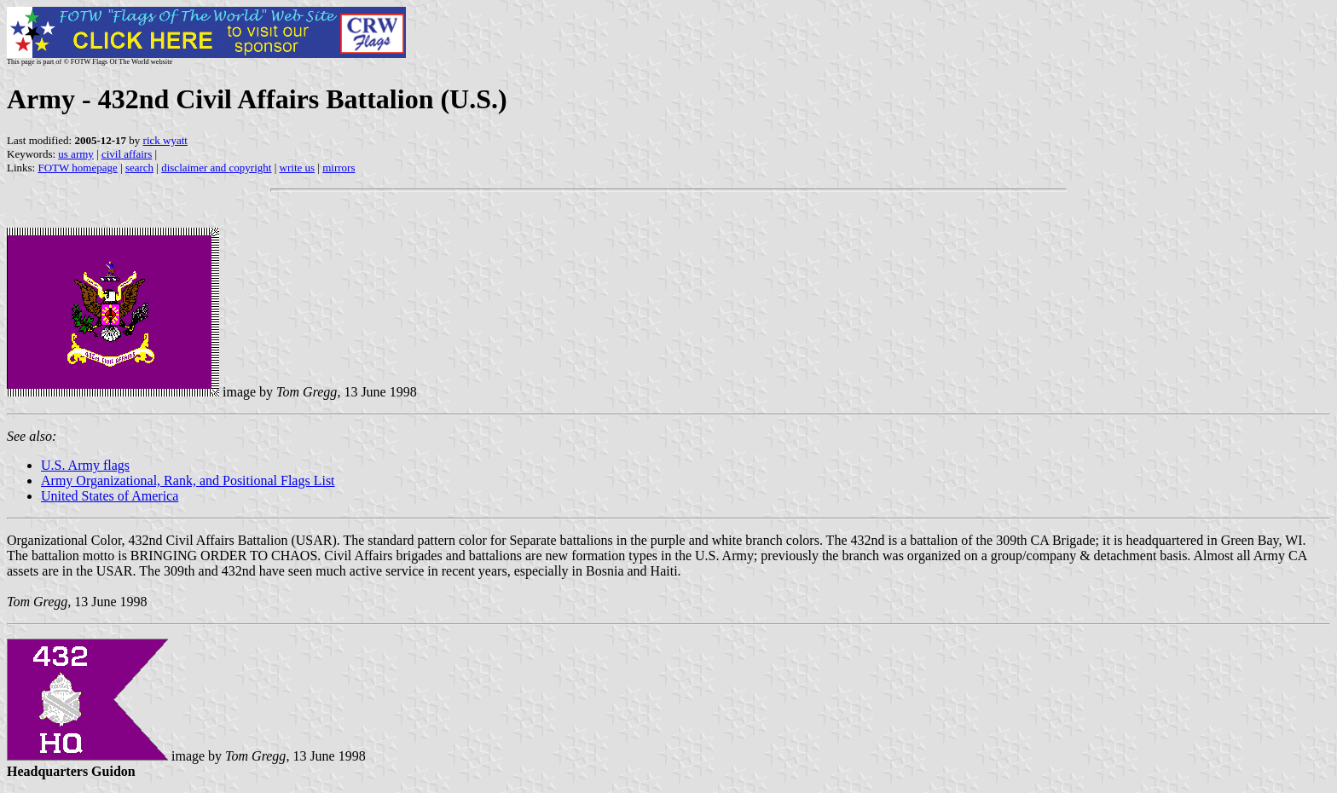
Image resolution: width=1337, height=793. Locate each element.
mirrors (338, 167)
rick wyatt (165, 140)
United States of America (109, 496)
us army (76, 154)
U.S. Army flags (85, 465)
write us (297, 167)
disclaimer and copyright (216, 167)
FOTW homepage (77, 167)
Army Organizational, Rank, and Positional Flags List (188, 480)
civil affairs (126, 154)
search (139, 167)
